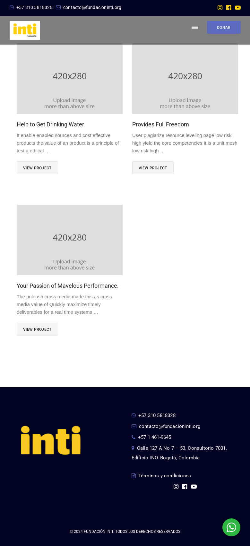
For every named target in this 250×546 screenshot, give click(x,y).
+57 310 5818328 (31, 7)
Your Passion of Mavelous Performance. (68, 285)
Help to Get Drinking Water (50, 124)
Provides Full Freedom (160, 124)
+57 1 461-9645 (151, 437)
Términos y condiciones (161, 476)
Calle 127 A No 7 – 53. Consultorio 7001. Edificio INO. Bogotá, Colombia (179, 453)
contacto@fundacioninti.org (88, 7)
